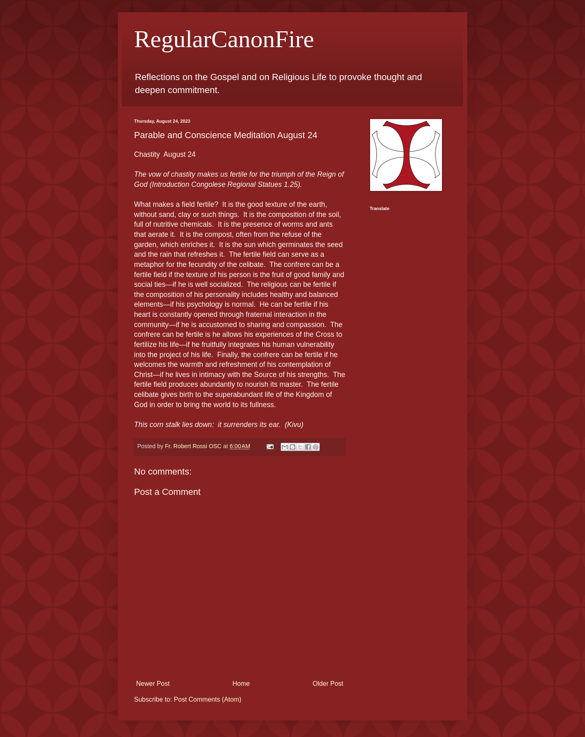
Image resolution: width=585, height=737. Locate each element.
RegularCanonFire (224, 39)
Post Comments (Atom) (207, 699)
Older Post (327, 683)
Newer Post (153, 683)
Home (241, 683)
